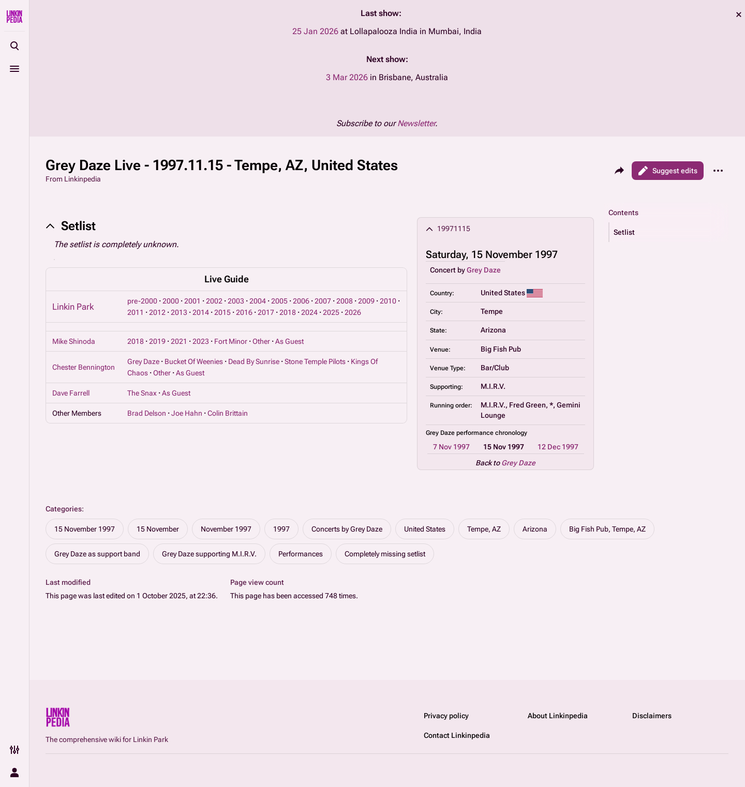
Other (261, 341)
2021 (179, 341)
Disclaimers (652, 716)
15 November (158, 529)
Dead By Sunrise (253, 361)
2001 (192, 301)
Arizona (535, 529)
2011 (135, 312)
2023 (200, 341)
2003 (236, 301)
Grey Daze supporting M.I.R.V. (209, 554)
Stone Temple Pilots (315, 361)
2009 (366, 301)
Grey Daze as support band (97, 554)
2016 (244, 312)
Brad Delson (146, 413)
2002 (214, 301)
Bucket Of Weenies (194, 361)
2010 (388, 301)
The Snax (142, 393)
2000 (170, 301)
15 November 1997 (84, 529)
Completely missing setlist (385, 554)
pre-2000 (142, 301)
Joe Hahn (186, 413)
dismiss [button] (739, 14)
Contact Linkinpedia (457, 735)
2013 (179, 312)
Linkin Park (73, 306)
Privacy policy (446, 716)
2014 (200, 312)
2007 (323, 301)
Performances (300, 554)
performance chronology (491, 432)
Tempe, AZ (484, 529)
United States (424, 529)
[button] (668, 232)
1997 (281, 529)
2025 (331, 312)
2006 (301, 301)
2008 (344, 301)
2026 (353, 312)
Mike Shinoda (73, 341)
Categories (64, 509)
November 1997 (226, 529)
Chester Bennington (83, 367)
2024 (309, 312)
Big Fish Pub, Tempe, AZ (607, 529)
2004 (257, 301)
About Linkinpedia (558, 716)
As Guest (289, 341)
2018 (287, 312)
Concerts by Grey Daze (346, 529)
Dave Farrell (71, 393)
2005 (279, 301)
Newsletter (416, 123)
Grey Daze (484, 270)
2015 (222, 312)
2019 (157, 341)
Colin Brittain (227, 413)
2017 (266, 312)
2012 (157, 312)
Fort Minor (230, 341)
